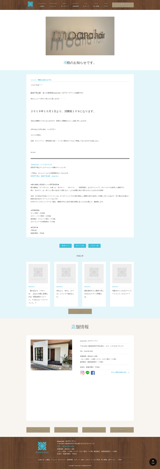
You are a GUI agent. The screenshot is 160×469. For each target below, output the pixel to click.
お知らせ (41, 460)
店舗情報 (76, 4)
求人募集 (96, 4)
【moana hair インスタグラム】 (41, 164)
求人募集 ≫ (121, 430)
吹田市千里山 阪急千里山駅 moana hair (44, 176)
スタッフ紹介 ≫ (38, 430)
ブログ (106, 4)
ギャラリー (64, 4)
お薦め (41, 4)
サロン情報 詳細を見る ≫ (120, 372)
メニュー (53, 4)
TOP (153, 463)
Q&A (82, 460)
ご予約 (119, 460)
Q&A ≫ (66, 430)
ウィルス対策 (95, 460)
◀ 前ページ (66, 245)
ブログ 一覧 (94, 245)
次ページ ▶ (80, 245)
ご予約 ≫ (123, 5)
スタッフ (86, 4)
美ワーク (112, 460)
